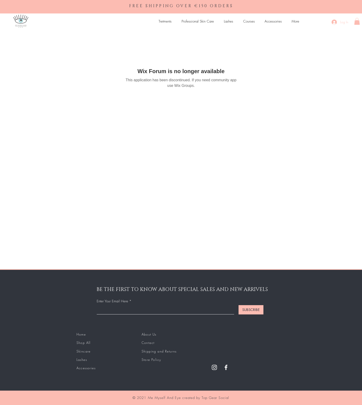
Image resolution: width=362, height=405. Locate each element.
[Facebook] (226, 367)
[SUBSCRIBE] (251, 309)
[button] (357, 21)
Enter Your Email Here (112, 301)
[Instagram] (214, 367)
